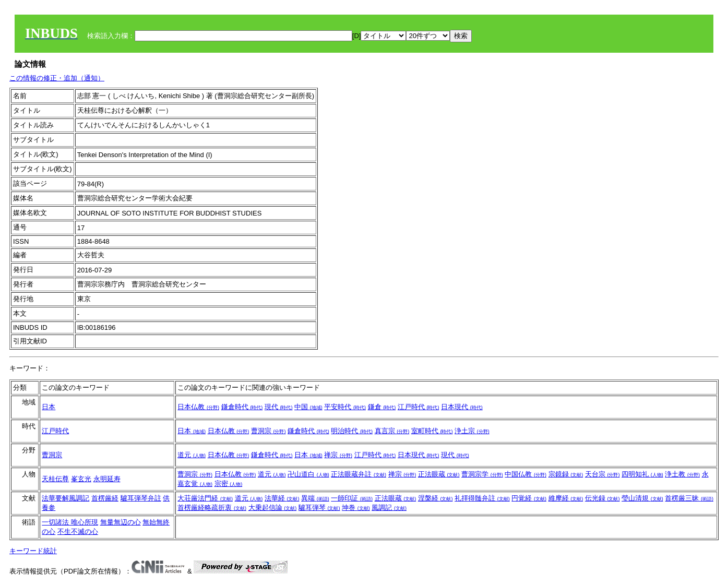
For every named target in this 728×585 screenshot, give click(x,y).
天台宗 (602, 474)
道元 (191, 455)
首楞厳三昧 (689, 498)
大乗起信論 (272, 507)
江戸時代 (418, 407)
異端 (315, 498)
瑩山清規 (642, 498)
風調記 (389, 507)
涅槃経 (435, 498)
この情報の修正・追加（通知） (56, 78)
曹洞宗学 (482, 474)
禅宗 (338, 455)
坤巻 (356, 507)
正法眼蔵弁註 (358, 474)
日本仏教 (198, 407)
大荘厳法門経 (205, 498)
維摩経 (565, 498)
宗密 (228, 483)
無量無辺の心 (120, 522)
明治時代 (352, 431)
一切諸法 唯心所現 (70, 522)
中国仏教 (525, 474)
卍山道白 (308, 474)
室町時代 (432, 431)
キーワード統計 (33, 551)
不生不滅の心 (77, 531)
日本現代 (462, 407)
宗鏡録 (565, 474)
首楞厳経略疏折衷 (211, 507)
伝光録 (602, 498)
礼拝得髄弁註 (482, 498)
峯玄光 (81, 479)
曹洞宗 (268, 431)
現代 (279, 407)
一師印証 (352, 498)
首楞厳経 (104, 498)
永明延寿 (107, 479)
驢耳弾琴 (319, 507)
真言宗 (392, 431)
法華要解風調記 (65, 498)
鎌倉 (382, 407)
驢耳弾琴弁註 (141, 498)
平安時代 (345, 407)
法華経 (282, 498)
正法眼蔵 (439, 474)
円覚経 (528, 498)
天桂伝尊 (55, 479)
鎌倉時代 (242, 407)
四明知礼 (642, 474)
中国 (308, 407)
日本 (48, 407)
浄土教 (682, 474)
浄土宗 (472, 431)
